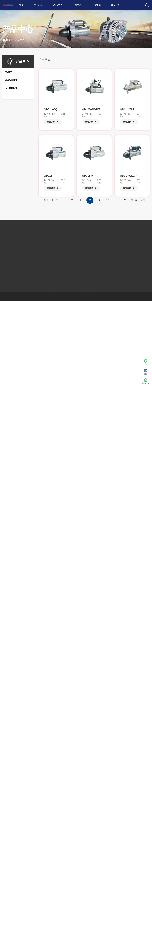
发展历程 (7, 243)
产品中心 (57, 5)
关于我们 (38, 5)
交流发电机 (11, 88)
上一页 (55, 200)
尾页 (143, 200)
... (63, 200)
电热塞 (8, 72)
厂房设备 (7, 254)
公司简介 (7, 237)
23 (72, 200)
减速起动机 (11, 80)
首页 (21, 5)
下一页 (134, 200)
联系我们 (115, 5)
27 (107, 200)
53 (125, 200)
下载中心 (96, 5)
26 (99, 200)
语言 (135, 5)
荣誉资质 (7, 249)
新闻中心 (77, 5)
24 (81, 200)
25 (90, 200)
